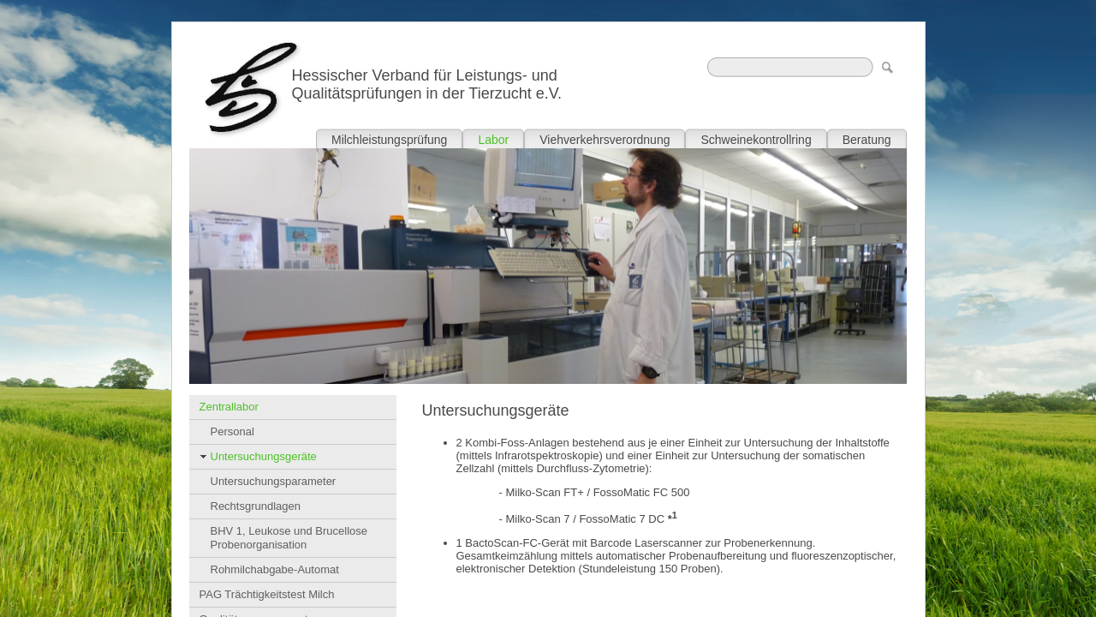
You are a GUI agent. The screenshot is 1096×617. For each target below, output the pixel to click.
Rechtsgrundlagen (256, 506)
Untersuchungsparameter (274, 481)
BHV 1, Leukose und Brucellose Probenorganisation (289, 537)
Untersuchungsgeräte (264, 456)
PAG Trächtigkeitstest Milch (267, 594)
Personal (232, 431)
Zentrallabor (229, 406)
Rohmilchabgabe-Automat (275, 569)
